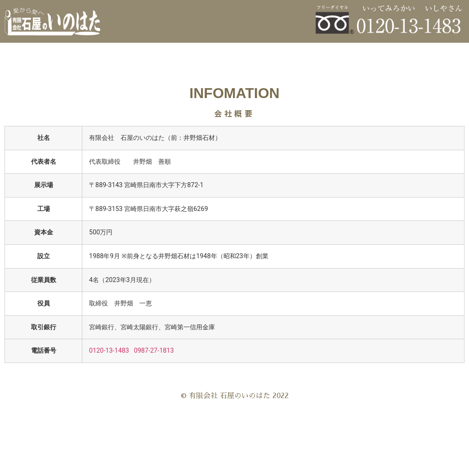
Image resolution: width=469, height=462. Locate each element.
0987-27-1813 (154, 350)
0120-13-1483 (109, 350)
